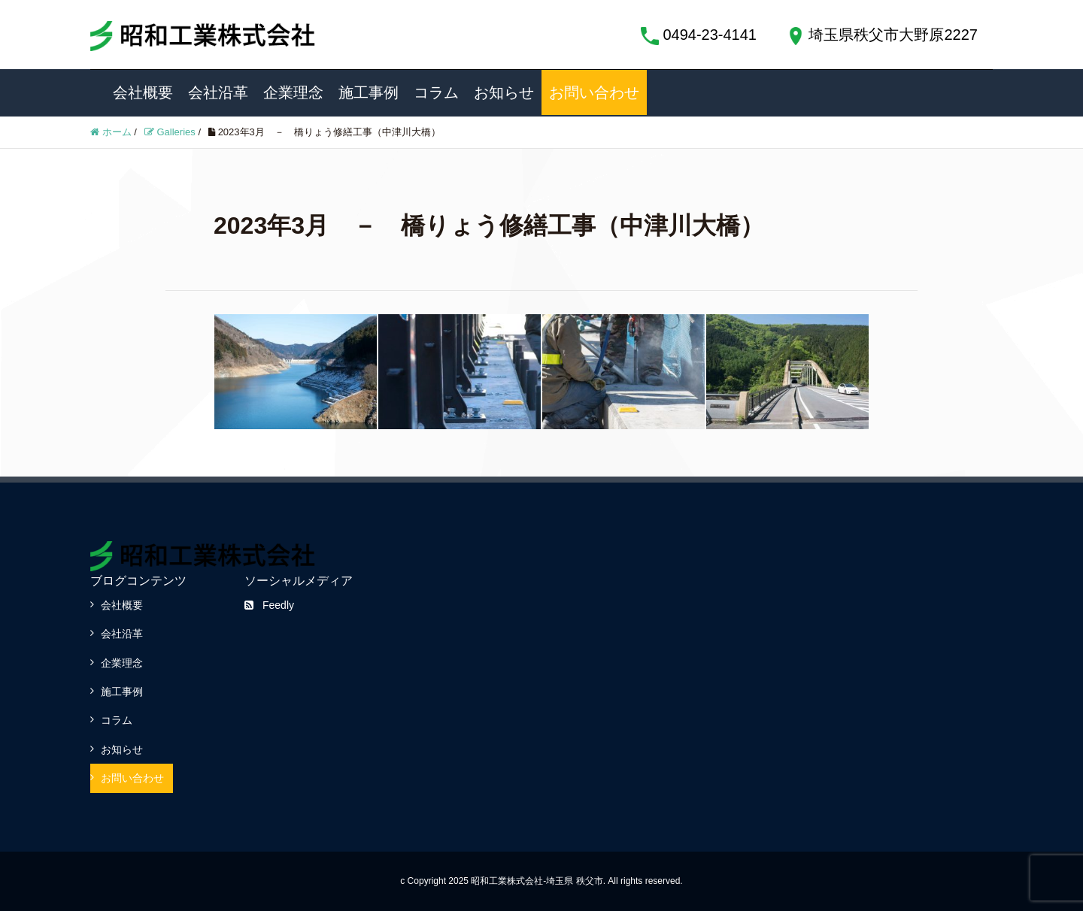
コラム (436, 92)
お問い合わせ (594, 92)
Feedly (269, 605)
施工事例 (368, 92)
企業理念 (293, 92)
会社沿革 (218, 92)
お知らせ (504, 92)
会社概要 (143, 92)
